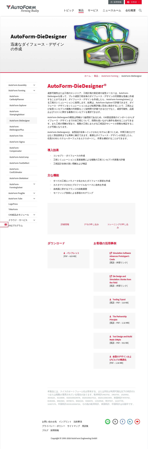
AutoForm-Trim (16, 135)
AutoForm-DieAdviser (19, 178)
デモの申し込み (91, 224)
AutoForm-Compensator (16, 149)
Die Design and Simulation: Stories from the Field (120, 279)
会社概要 (130, 10)
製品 (81, 10)
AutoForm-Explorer (18, 105)
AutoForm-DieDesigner (20, 120)
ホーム (87, 76)
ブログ (45, 430)
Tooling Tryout (119, 299)
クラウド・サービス (18, 220)
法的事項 (78, 421)
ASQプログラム (16, 225)
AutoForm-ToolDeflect (19, 163)
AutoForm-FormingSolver (16, 186)
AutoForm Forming (110, 76)
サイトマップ (73, 426)
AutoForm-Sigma (17, 141)
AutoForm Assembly (17, 85)
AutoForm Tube (15, 198)
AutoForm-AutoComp (19, 157)
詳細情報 (65, 224)
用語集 (85, 426)
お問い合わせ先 (49, 421)
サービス (93, 10)
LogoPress (13, 204)
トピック (69, 10)
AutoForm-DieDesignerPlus (17, 128)
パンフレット (73, 253)
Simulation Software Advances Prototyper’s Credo (120, 256)
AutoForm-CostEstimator (16, 171)
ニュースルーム (112, 10)
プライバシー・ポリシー (53, 426)
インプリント (65, 421)
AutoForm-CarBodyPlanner (17, 98)
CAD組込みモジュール (19, 214)
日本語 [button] (133, 2)
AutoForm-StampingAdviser (17, 113)
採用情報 (116, 2)
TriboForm (13, 209)
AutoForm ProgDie (17, 193)
